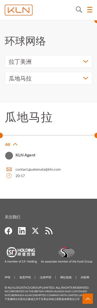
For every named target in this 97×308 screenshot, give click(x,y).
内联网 (85, 277)
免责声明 (25, 277)
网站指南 (66, 277)
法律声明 (45, 277)
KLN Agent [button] (25, 154)
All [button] (7, 144)
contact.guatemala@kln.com (38, 169)
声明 (7, 277)
